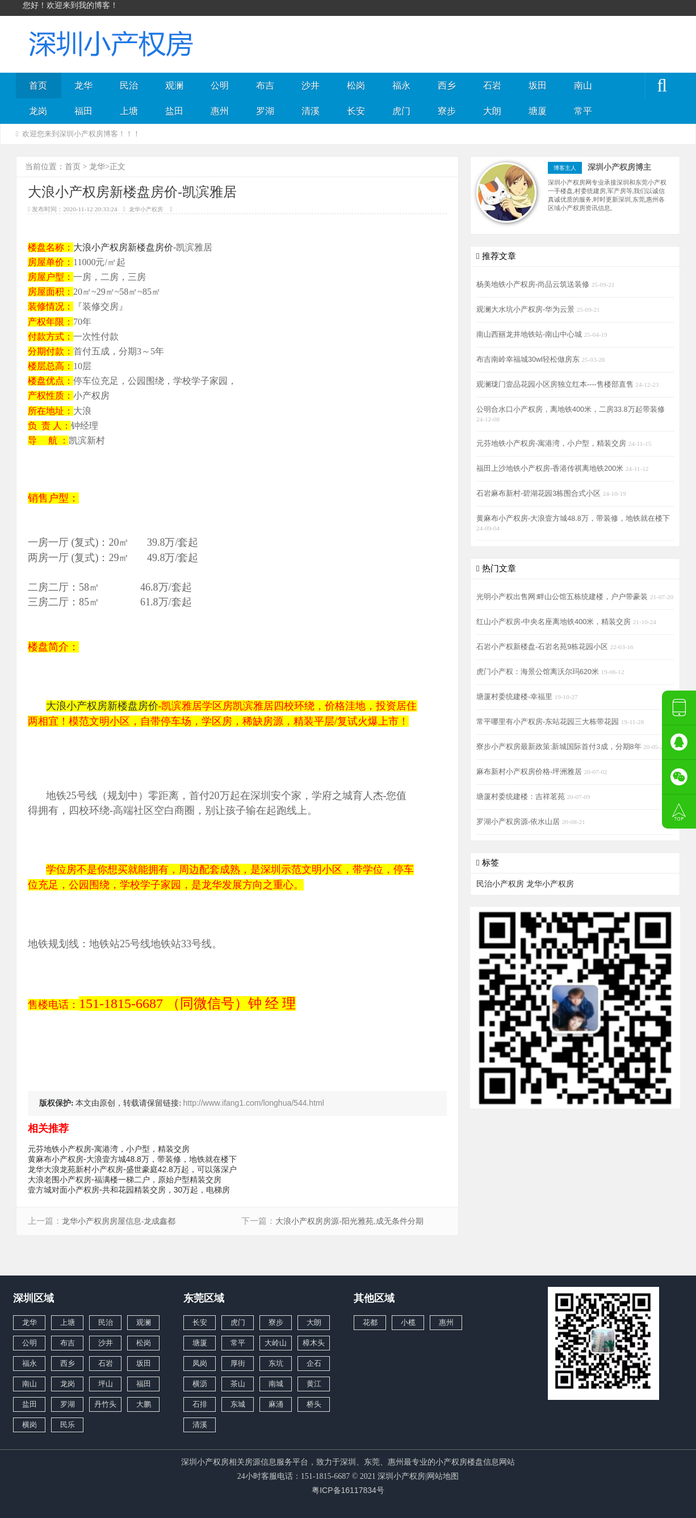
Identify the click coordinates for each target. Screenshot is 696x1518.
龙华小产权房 (146, 209)
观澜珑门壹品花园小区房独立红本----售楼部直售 (555, 384)
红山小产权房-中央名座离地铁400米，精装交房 (554, 622)
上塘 (129, 111)
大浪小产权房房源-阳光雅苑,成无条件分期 (349, 1221)
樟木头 (314, 1343)
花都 (370, 1322)
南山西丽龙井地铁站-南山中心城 (530, 334)
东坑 (276, 1363)
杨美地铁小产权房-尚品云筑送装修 (534, 284)
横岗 (29, 1424)
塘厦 (538, 111)
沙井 (310, 85)
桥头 (314, 1404)
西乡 (447, 85)
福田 (83, 111)
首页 (38, 85)
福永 (401, 85)
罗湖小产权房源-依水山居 (519, 822)
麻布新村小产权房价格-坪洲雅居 (530, 772)
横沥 (199, 1383)
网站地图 (443, 1476)
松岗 (356, 85)
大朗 (492, 111)
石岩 (492, 85)
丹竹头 (105, 1404)
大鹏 (143, 1404)
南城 (276, 1383)
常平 (583, 111)
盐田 (174, 111)
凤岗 (199, 1363)
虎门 (401, 111)
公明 (220, 85)
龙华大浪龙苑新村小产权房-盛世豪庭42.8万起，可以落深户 (132, 1169)
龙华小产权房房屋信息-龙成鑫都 (119, 1221)
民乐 (67, 1424)
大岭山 (276, 1343)
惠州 (220, 111)
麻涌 (276, 1404)
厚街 (237, 1363)
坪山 (105, 1383)
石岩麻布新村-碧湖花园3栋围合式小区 (539, 493)
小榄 (408, 1322)
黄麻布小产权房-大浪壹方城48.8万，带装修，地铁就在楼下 (132, 1159)
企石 (314, 1363)
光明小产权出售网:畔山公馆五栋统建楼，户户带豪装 (563, 597)
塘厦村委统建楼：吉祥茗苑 (521, 797)
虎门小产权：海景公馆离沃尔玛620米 (538, 672)
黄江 (314, 1383)
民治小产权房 (500, 883)
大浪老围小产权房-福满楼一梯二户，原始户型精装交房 (124, 1179)
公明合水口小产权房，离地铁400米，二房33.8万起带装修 (570, 409)
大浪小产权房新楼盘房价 (123, 247)
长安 (356, 111)
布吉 (265, 85)
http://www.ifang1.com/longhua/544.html (253, 1102)
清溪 (310, 111)
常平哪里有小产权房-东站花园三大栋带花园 (548, 722)
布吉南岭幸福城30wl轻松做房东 (528, 359)
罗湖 (265, 111)
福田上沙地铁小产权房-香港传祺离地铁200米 (551, 468)
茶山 (237, 1383)
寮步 (447, 111)
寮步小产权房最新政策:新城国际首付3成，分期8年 (559, 747)
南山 (583, 85)
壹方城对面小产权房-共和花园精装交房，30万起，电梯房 (129, 1189)
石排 (199, 1404)
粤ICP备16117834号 (348, 1490)
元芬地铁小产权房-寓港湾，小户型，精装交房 (109, 1148)
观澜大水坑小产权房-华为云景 (526, 309)
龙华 (83, 85)
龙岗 (38, 111)
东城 (237, 1404)
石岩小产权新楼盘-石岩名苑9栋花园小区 (543, 647)
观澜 (174, 85)
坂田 (538, 85)
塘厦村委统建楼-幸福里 (515, 697)
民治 (129, 85)
